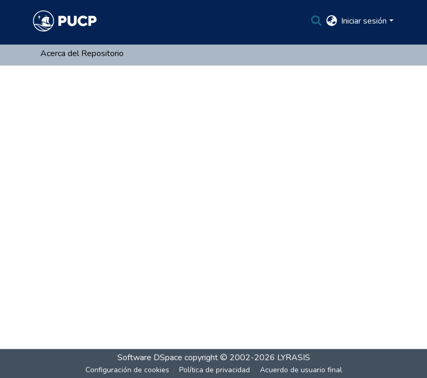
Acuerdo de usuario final (301, 370)
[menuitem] (331, 21)
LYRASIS (293, 357)
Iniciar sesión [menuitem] (364, 21)
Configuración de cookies (127, 370)
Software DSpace (149, 357)
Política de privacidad (214, 370)
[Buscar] (316, 21)
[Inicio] (65, 20)
